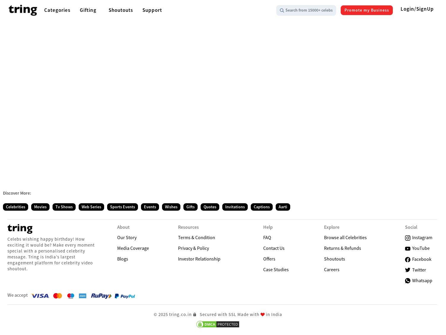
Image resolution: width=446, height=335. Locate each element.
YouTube (417, 248)
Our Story (127, 237)
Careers (331, 269)
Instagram (418, 237)
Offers (269, 259)
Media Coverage (133, 248)
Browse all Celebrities (345, 237)
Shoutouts (334, 259)
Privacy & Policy (193, 248)
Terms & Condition (196, 237)
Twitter (415, 270)
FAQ (267, 237)
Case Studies (276, 269)
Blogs (122, 259)
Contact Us (274, 248)
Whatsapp (418, 280)
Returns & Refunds (342, 248)
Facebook (418, 259)
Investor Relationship (199, 259)
